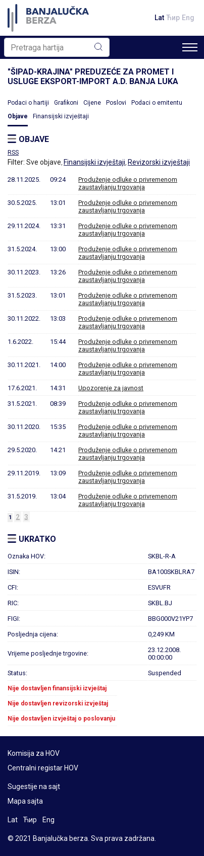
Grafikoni (66, 102)
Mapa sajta (25, 801)
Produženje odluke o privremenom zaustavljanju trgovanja (127, 183)
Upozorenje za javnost (110, 388)
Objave (18, 116)
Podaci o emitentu (156, 102)
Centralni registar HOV (43, 768)
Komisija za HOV (34, 753)
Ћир (173, 18)
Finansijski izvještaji (61, 116)
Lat (159, 18)
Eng (188, 18)
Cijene (92, 102)
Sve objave (43, 162)
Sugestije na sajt (34, 786)
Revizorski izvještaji (159, 162)
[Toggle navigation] (190, 47)
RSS (13, 152)
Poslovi (116, 102)
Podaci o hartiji (28, 102)
